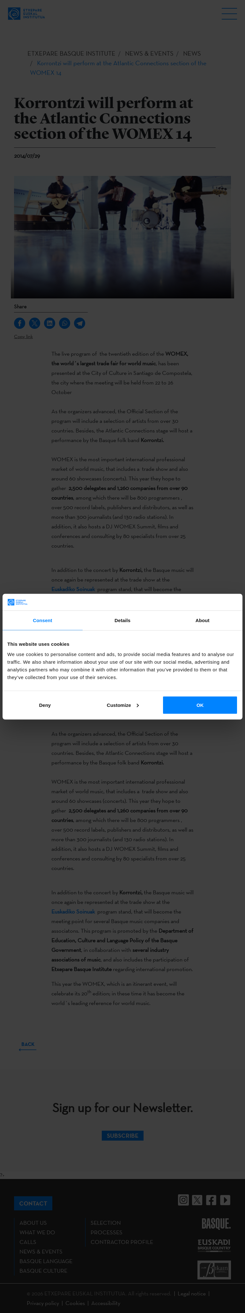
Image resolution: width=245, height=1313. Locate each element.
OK (200, 705)
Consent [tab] (42, 620)
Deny (45, 705)
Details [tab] (122, 620)
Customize (123, 705)
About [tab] (203, 620)
